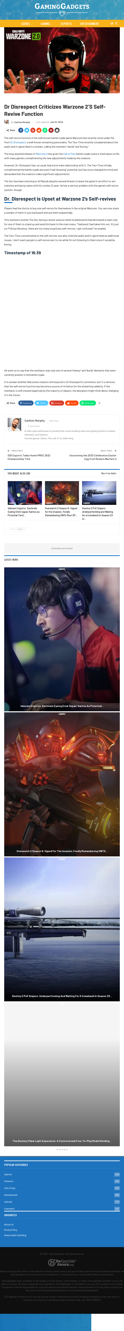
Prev (12, 529)
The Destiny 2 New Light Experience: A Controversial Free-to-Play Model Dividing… (62, 1140)
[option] (62, 857)
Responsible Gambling (15, 1235)
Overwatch (9, 1208)
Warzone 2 (35, 98)
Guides (24, 24)
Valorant (8, 1202)
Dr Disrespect (18, 142)
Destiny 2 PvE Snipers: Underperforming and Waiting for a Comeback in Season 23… (62, 995)
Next (21, 529)
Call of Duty (21, 98)
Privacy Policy (10, 1230)
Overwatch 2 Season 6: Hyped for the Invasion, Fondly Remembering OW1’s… (62, 851)
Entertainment (90, 24)
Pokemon (8, 1181)
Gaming (45, 24)
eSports (66, 24)
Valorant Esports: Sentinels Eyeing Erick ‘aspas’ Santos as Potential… (62, 705)
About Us (8, 1224)
